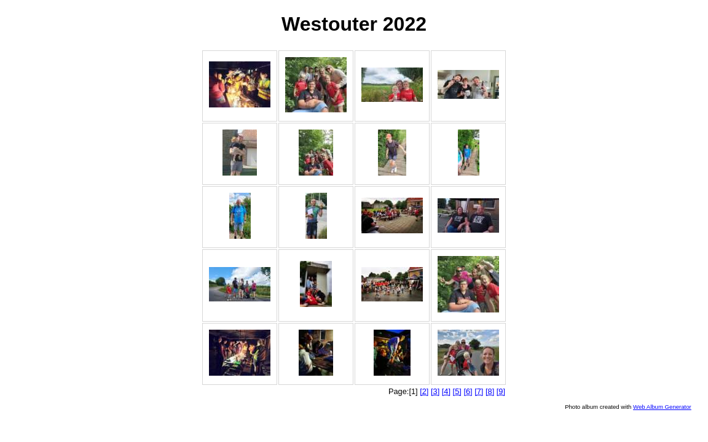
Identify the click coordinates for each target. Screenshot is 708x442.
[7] (478, 391)
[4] (446, 391)
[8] (490, 391)
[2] (424, 391)
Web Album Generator (662, 406)
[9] (501, 391)
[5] (457, 391)
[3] (435, 391)
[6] (467, 391)
